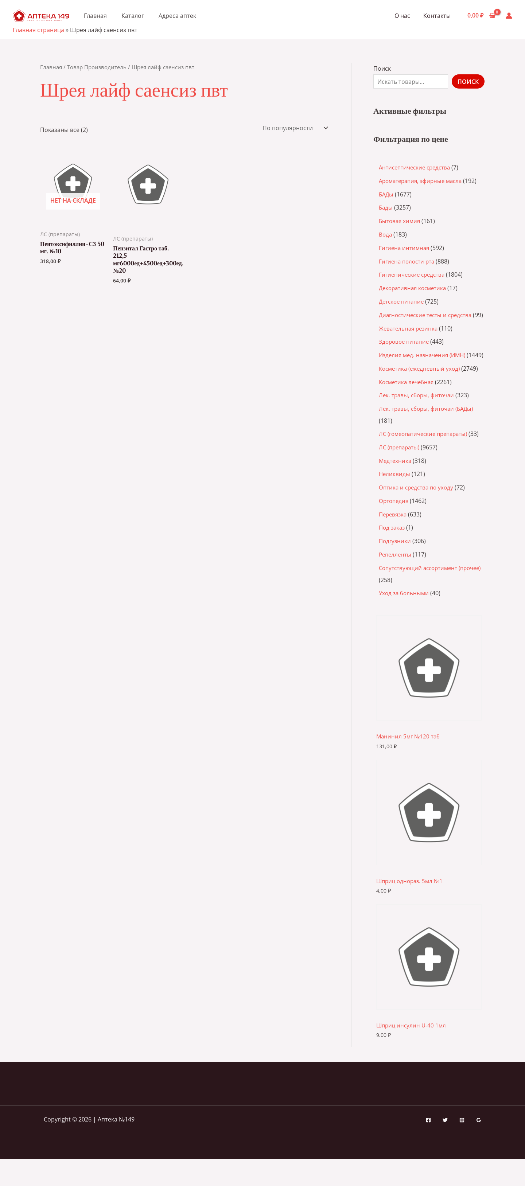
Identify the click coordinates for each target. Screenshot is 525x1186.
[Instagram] (461, 1146)
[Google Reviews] (478, 1146)
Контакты (437, 16)
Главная (95, 16)
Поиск (382, 69)
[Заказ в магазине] (294, 128)
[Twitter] (445, 1146)
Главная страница (38, 30)
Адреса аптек (177, 16)
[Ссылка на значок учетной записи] (509, 15)
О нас (404, 16)
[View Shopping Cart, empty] (481, 15)
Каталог (132, 16)
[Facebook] (428, 1146)
